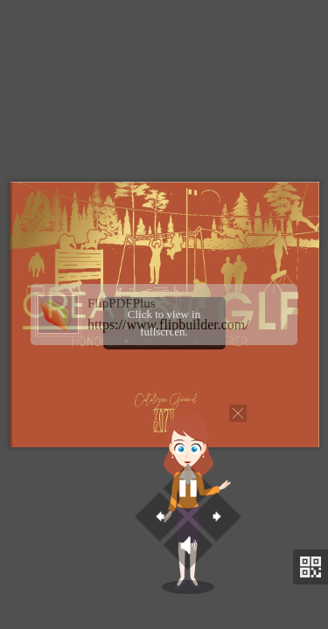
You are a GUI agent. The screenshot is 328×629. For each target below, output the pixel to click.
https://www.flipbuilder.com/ (168, 324)
